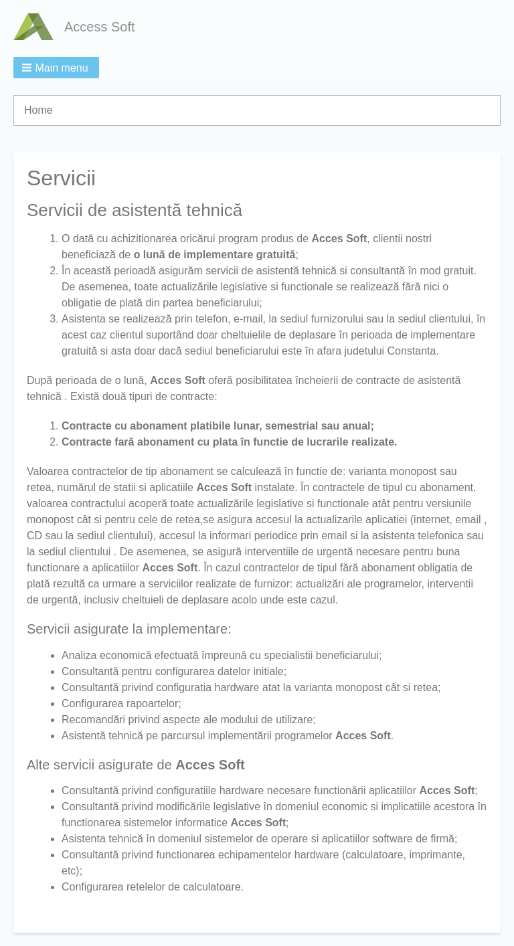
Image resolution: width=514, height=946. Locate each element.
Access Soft (99, 26)
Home (38, 110)
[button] (56, 67)
